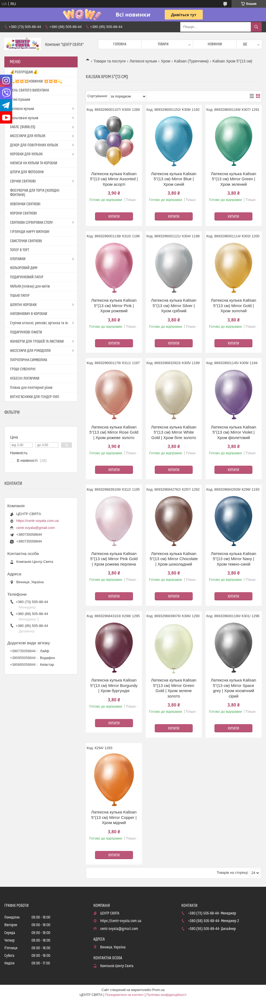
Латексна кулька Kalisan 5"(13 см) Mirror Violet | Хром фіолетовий (233, 432)
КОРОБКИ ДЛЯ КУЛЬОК (26, 154)
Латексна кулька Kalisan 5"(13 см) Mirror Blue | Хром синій (173, 179)
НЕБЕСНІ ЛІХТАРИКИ (24, 378)
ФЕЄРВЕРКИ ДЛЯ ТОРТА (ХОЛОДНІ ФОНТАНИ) (34, 192)
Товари (163, 44)
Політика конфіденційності (166, 995)
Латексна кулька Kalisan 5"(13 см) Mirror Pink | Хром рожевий (114, 305)
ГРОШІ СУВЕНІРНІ (23, 369)
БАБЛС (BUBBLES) (22, 127)
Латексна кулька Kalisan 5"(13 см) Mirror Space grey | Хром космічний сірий (233, 688)
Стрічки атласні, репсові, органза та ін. (39, 323)
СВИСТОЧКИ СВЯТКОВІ (26, 241)
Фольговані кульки (24, 118)
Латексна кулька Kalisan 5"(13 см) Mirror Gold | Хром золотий (233, 305)
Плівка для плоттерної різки (31, 388)
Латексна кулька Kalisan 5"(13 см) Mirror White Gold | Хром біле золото (173, 432)
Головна (119, 44)
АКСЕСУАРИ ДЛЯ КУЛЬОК (27, 136)
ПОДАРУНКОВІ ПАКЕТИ (26, 332)
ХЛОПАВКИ (18, 259)
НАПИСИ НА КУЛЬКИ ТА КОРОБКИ (33, 163)
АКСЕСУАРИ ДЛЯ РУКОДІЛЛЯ (30, 351)
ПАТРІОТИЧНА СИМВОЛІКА (28, 360)
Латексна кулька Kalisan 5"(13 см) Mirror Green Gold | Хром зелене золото (173, 688)
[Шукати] (256, 27)
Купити (114, 216)
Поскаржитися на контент (124, 995)
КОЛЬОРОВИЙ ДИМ (23, 268)
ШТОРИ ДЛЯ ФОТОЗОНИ (27, 172)
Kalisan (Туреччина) (191, 61)
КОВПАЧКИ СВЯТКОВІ (25, 204)
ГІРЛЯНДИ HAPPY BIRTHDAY (29, 232)
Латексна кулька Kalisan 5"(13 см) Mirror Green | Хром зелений (233, 179)
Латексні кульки (143, 61)
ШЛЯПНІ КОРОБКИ (23, 305)
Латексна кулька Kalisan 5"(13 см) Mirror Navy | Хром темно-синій (233, 558)
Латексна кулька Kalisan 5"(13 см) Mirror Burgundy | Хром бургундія (114, 685)
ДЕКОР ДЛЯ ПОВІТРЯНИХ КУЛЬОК (34, 145)
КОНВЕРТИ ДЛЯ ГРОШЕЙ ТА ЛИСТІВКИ (37, 341)
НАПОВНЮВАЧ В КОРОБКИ (28, 314)
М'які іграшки (20, 99)
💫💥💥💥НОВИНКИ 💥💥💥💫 (36, 81)
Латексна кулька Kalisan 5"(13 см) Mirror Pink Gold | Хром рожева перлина (114, 558)
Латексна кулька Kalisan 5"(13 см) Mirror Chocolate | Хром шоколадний (174, 558)
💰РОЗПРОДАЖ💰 (24, 72)
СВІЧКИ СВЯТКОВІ (23, 181)
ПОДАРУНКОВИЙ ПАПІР (26, 277)
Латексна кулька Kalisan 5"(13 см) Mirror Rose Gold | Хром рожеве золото (113, 432)
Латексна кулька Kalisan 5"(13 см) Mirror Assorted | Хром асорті (114, 179)
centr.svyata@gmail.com (35, 528)
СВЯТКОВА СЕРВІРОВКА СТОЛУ (31, 222)
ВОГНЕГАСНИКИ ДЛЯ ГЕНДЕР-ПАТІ (34, 397)
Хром (165, 61)
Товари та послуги (109, 61)
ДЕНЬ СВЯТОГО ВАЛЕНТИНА (29, 90)
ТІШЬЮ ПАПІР (20, 296)
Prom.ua (158, 990)
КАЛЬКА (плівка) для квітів (30, 286)
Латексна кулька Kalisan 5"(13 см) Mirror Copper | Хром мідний (114, 817)
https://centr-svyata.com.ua (37, 521)
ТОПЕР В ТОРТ (19, 250)
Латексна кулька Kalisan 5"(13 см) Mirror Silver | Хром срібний (173, 305)
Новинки (215, 44)
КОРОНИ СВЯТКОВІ (23, 213)
